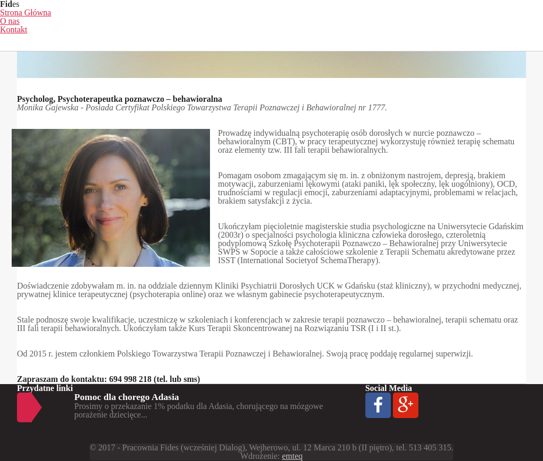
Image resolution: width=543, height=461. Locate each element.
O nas (10, 20)
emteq (292, 455)
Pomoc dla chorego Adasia (126, 397)
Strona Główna (25, 12)
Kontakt (14, 29)
